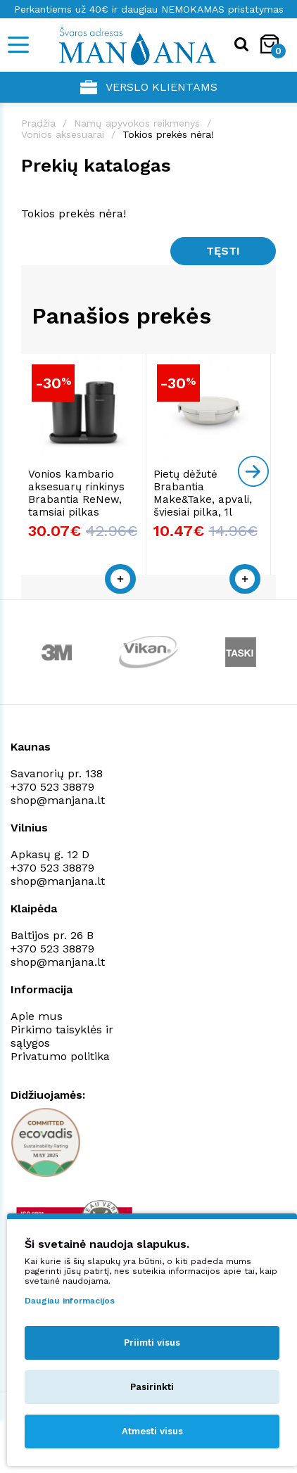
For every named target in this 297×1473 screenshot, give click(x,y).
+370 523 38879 (52, 789)
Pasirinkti (152, 1387)
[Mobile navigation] (17, 44)
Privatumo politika (60, 1059)
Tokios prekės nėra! (168, 134)
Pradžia (38, 123)
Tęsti (223, 250)
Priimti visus (152, 1342)
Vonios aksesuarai (62, 134)
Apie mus (37, 1019)
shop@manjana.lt (58, 803)
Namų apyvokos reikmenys (137, 123)
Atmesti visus (152, 1431)
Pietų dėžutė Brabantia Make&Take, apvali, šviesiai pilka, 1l (205, 496)
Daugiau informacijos (70, 1301)
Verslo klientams (148, 87)
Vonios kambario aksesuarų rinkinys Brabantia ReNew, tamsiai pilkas (76, 496)
